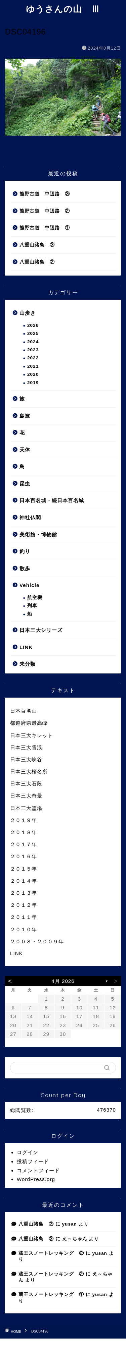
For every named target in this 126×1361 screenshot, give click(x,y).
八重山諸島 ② (37, 261)
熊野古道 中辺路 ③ (44, 193)
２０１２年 (23, 905)
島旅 (24, 416)
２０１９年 (23, 820)
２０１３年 (23, 893)
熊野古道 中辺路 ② (44, 211)
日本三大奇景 (26, 795)
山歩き (27, 313)
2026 (33, 325)
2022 (33, 357)
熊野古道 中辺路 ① (44, 227)
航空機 (34, 597)
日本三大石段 (26, 783)
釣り (24, 551)
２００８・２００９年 (37, 941)
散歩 (24, 568)
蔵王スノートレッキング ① (51, 1294)
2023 (33, 349)
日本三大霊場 (26, 808)
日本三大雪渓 (26, 747)
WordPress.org (36, 1179)
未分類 (27, 664)
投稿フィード (33, 1161)
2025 (33, 333)
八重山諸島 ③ (37, 244)
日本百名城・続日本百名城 (51, 500)
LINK (26, 647)
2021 (33, 366)
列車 (32, 605)
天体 (24, 450)
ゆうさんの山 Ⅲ (63, 8)
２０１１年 (23, 917)
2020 (33, 374)
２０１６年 (23, 856)
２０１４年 (23, 881)
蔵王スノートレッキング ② (51, 1253)
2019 (33, 382)
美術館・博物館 (38, 534)
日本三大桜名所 (29, 771)
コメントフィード (38, 1170)
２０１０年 (23, 929)
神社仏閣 (30, 517)
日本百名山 (23, 711)
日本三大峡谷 (26, 759)
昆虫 (24, 483)
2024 (33, 341)
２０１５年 (23, 869)
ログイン (27, 1152)
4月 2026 (62, 981)
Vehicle (29, 585)
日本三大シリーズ (40, 630)
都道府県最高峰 (29, 723)
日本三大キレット (31, 735)
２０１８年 (23, 832)
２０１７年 (23, 844)
